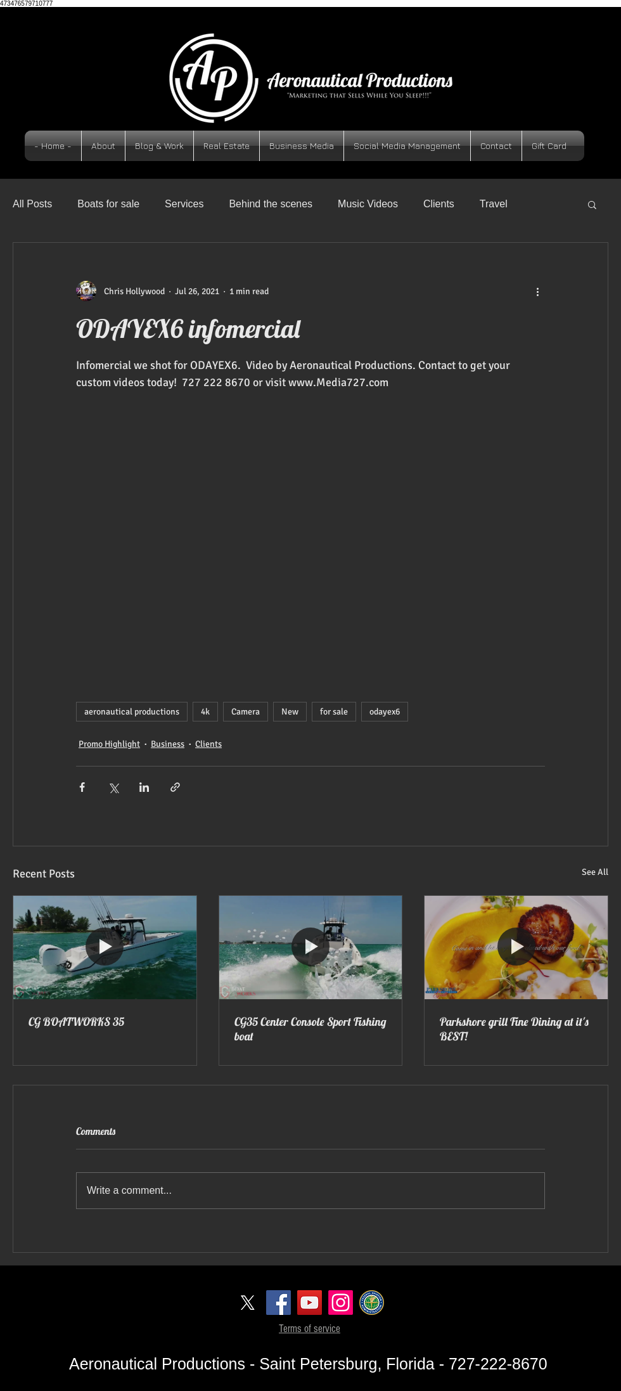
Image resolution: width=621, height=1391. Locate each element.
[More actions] (537, 291)
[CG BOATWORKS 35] (104, 947)
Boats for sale (108, 203)
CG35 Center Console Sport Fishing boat (310, 1029)
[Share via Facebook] (82, 787)
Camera (245, 711)
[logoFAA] (371, 1302)
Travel (494, 203)
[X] (247, 1302)
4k (205, 711)
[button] (592, 204)
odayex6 (384, 711)
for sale (334, 711)
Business (167, 744)
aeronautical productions (131, 711)
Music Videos (368, 203)
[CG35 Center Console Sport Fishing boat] (310, 947)
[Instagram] (340, 1302)
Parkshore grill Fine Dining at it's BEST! (514, 1029)
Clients (438, 203)
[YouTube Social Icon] (309, 1302)
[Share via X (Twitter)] (113, 787)
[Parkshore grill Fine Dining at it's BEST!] (516, 947)
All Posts (32, 203)
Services (184, 203)
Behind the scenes (270, 203)
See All (595, 872)
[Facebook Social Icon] (278, 1302)
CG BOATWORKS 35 (76, 1021)
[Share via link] (175, 787)
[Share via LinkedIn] (144, 787)
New (289, 711)
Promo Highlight (109, 744)
